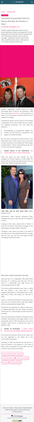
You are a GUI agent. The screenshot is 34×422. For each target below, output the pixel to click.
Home (3, 12)
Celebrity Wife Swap (15, 362)
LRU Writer (5, 27)
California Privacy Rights (11, 409)
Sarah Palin (15, 113)
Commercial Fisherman (8, 358)
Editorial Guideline (27, 408)
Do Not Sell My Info (17, 411)
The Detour (5, 362)
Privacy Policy (18, 408)
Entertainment (11, 12)
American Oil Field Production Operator (12, 354)
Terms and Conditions (8, 408)
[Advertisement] (17, 60)
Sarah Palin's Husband (22, 358)
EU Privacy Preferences (24, 409)
